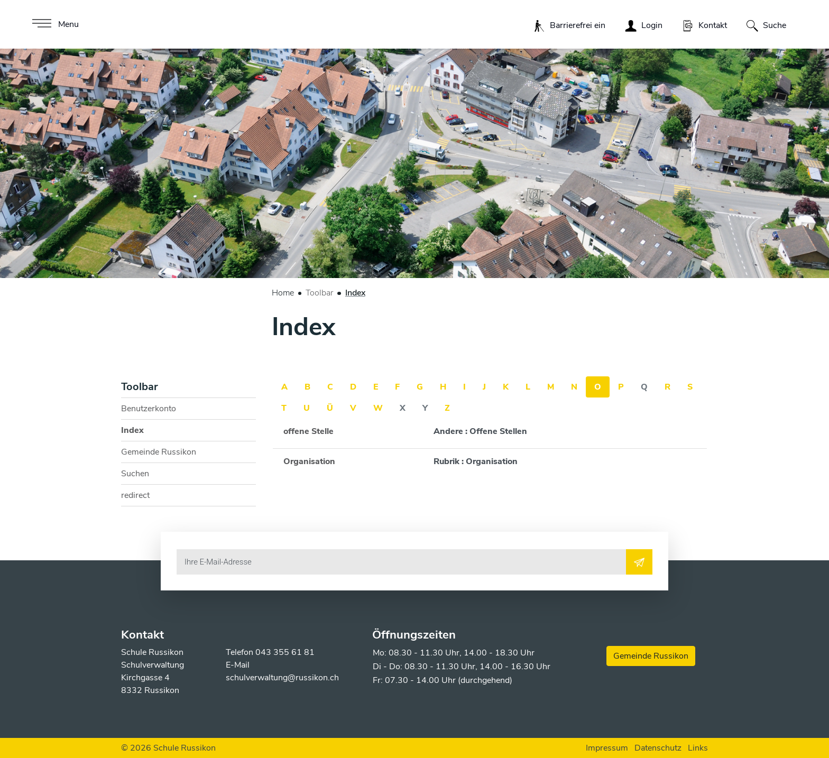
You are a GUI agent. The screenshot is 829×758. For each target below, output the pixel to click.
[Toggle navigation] (54, 24)
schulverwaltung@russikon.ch (282, 677)
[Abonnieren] (639, 562)
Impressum (607, 748)
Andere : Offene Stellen (480, 431)
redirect (135, 495)
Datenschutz (657, 748)
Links (698, 748)
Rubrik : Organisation (476, 461)
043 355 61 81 (285, 652)
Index (147, 432)
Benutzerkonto (148, 408)
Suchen (135, 473)
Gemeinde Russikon (158, 452)
